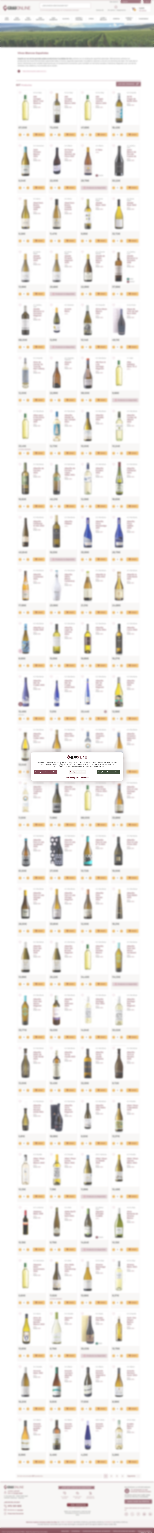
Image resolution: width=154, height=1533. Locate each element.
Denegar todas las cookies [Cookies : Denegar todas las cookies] (45, 772)
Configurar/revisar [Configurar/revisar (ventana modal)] (77, 772)
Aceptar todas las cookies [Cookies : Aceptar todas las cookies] (108, 772)
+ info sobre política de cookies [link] (77, 778)
